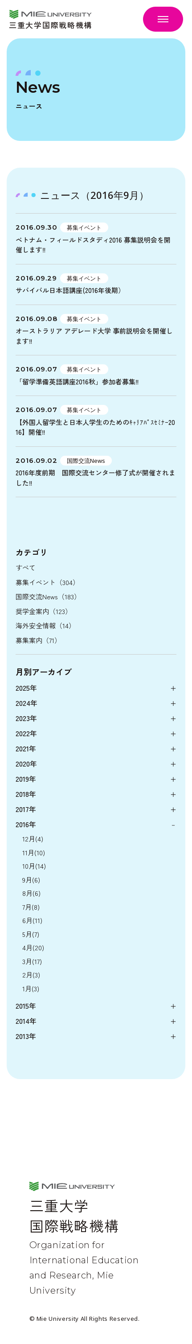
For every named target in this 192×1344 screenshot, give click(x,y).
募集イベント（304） (47, 582)
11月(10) (33, 852)
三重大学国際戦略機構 (50, 24)
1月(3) (30, 988)
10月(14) (34, 865)
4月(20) (33, 947)
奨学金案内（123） (44, 611)
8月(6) (31, 893)
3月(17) (32, 961)
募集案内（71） (38, 640)
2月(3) (31, 974)
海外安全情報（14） (45, 625)
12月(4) (32, 838)
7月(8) (31, 906)
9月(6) (31, 879)
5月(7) (30, 934)
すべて (26, 567)
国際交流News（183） (48, 596)
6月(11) (32, 920)
